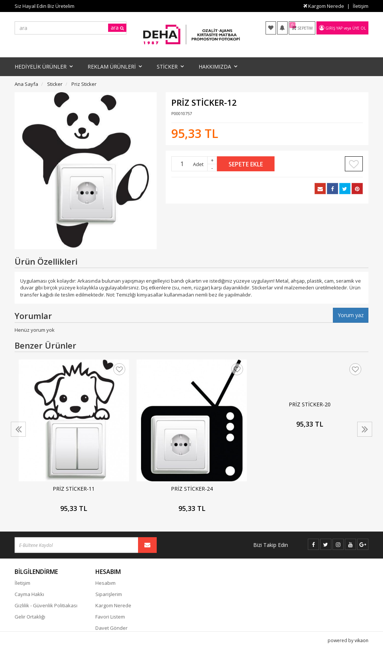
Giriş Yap (334, 28)
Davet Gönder (111, 628)
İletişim (360, 6)
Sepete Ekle (246, 164)
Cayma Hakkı (29, 594)
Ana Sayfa (26, 84)
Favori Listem (110, 616)
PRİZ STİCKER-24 (192, 488)
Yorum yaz (351, 315)
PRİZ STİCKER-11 (74, 488)
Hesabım (105, 583)
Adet (198, 164)
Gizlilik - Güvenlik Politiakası (46, 605)
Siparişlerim (108, 594)
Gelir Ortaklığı (30, 616)
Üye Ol (359, 28)
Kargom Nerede (323, 6)
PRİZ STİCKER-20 (310, 404)
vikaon (361, 650)
